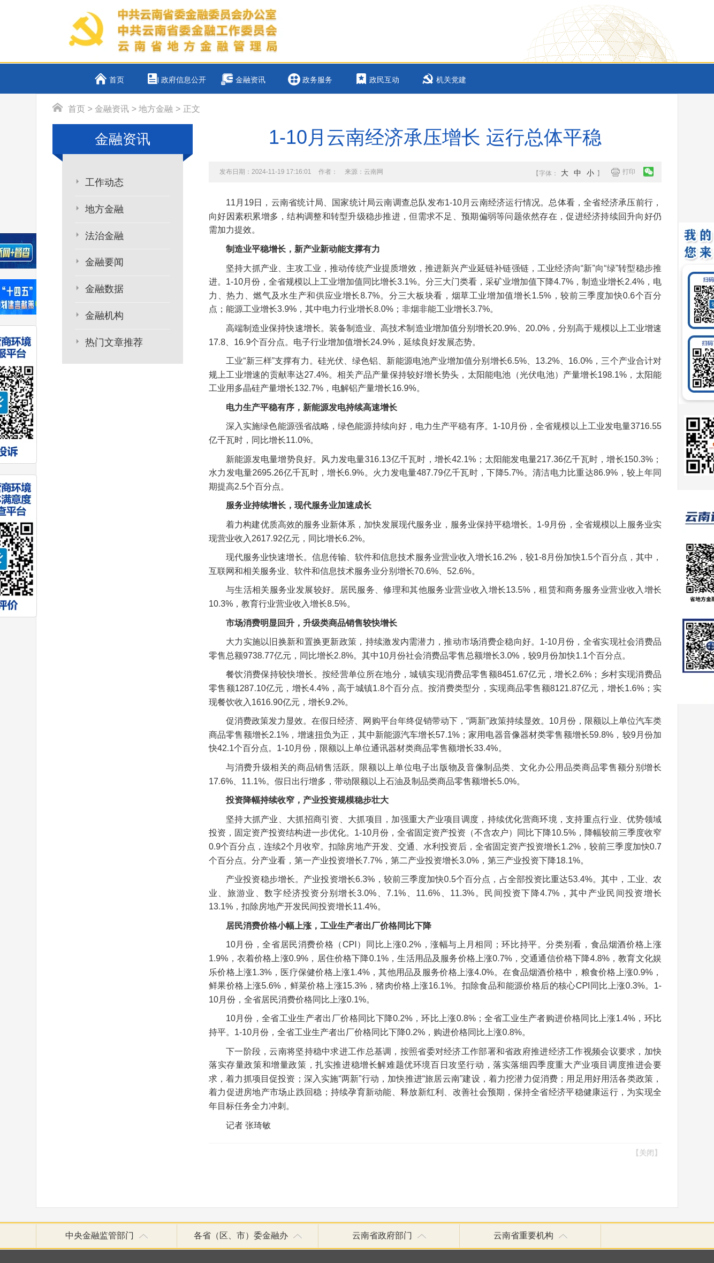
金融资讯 (250, 80)
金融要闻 (104, 262)
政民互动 (384, 80)
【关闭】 (647, 1153)
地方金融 (156, 108)
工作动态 (104, 182)
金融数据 (104, 289)
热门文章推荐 (114, 342)
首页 (116, 80)
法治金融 (104, 236)
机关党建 (451, 80)
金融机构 (104, 315)
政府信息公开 (183, 80)
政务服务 (317, 80)
